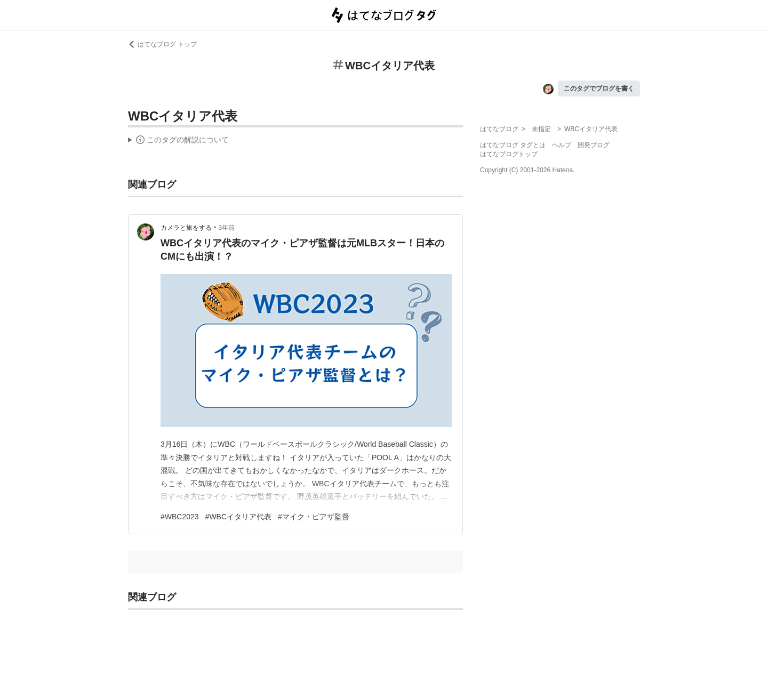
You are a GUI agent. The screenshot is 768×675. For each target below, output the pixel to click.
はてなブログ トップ (162, 44)
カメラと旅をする (186, 227)
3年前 (226, 227)
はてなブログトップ (509, 154)
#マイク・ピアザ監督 (313, 516)
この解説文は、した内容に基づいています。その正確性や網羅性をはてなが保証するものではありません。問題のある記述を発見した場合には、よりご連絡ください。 (178, 141)
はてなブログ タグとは (513, 145)
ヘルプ (561, 145)
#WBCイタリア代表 (238, 516)
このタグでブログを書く (599, 88)
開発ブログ (594, 145)
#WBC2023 (180, 516)
